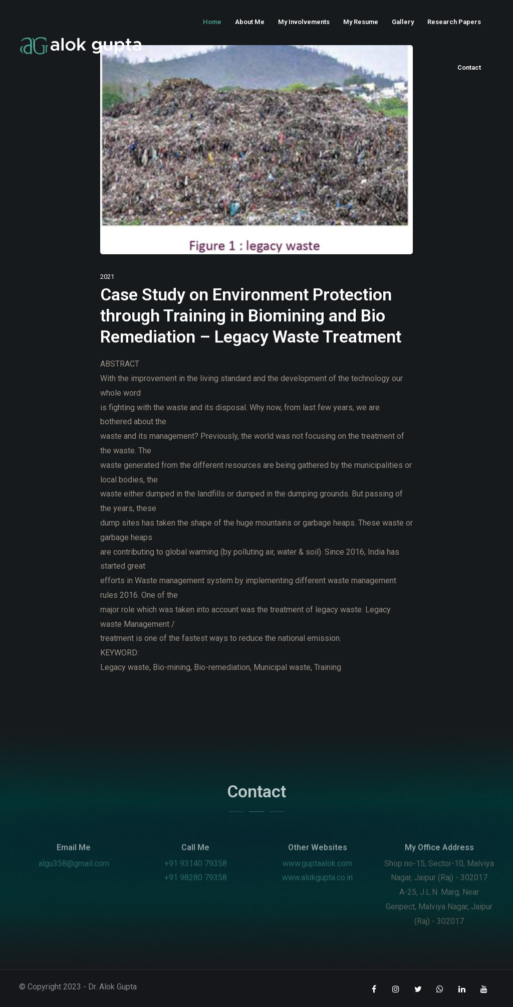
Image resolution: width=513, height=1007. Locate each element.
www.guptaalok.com (317, 878)
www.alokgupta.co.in (317, 893)
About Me (250, 22)
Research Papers (454, 22)
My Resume (360, 22)
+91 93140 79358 (195, 878)
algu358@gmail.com (74, 878)
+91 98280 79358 (195, 893)
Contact (469, 67)
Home (212, 22)
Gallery (403, 22)
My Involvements (304, 22)
